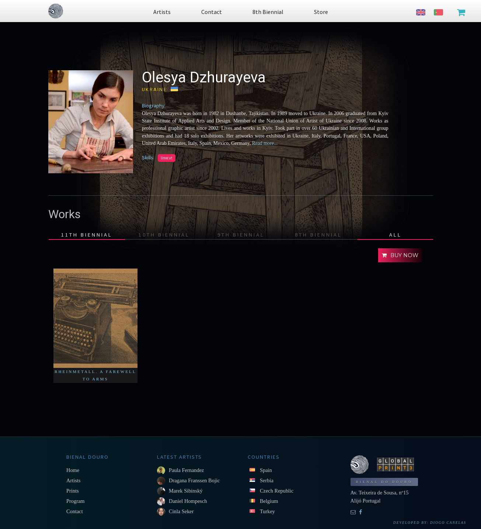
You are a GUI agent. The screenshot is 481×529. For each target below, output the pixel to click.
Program (75, 501)
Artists (73, 480)
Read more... (265, 143)
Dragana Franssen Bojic (194, 480)
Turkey (267, 511)
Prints (72, 491)
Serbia (266, 480)
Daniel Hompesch (188, 501)
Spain (266, 470)
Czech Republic (277, 491)
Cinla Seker (181, 511)
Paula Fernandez (186, 470)
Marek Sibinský (186, 491)
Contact (74, 511)
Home (72, 470)
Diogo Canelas (448, 523)
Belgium (269, 501)
